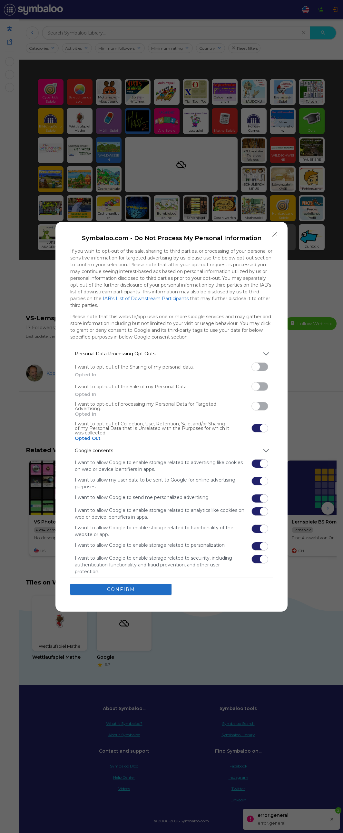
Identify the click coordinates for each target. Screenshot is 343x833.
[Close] (275, 234)
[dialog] (171, 417)
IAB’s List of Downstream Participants (146, 298)
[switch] (259, 366)
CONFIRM (121, 589)
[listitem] (171, 354)
